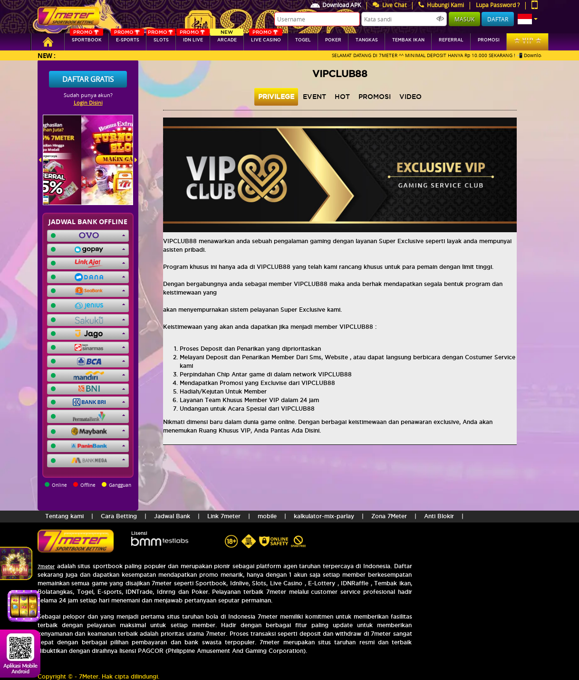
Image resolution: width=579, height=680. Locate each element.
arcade (226, 37)
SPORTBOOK (86, 37)
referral (451, 40)
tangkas (367, 40)
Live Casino (265, 37)
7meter (46, 566)
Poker (333, 40)
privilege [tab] (276, 96)
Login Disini (88, 102)
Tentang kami (64, 516)
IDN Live (193, 37)
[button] (527, 19)
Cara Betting (119, 516)
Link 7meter (224, 516)
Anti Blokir (439, 516)
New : (47, 55)
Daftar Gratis (88, 79)
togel (303, 40)
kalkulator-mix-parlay (324, 516)
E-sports (127, 37)
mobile (267, 516)
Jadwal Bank (172, 516)
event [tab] (314, 96)
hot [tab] (342, 96)
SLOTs (160, 37)
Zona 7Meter (389, 516)
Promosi (489, 40)
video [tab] (410, 96)
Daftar (497, 19)
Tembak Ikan (408, 40)
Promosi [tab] (374, 96)
